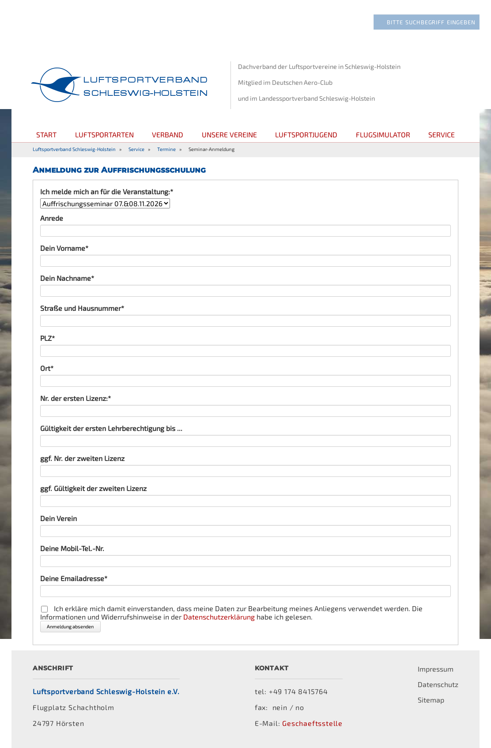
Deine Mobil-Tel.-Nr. (72, 548)
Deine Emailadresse (73, 578)
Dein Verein (58, 518)
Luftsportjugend (306, 134)
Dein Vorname (64, 248)
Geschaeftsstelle (312, 723)
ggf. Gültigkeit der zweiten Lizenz (93, 488)
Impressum (435, 669)
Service (441, 134)
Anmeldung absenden (70, 626)
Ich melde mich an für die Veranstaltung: (106, 191)
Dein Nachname (67, 278)
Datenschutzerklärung (219, 616)
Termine (166, 149)
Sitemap (431, 699)
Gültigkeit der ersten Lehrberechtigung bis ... (111, 428)
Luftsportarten (104, 134)
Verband (167, 134)
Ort (56, 368)
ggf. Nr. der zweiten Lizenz (82, 458)
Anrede (51, 218)
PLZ (56, 338)
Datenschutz (438, 684)
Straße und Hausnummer (82, 308)
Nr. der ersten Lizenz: (75, 398)
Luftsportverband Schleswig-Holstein (74, 149)
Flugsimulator (383, 134)
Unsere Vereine (229, 134)
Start (46, 134)
